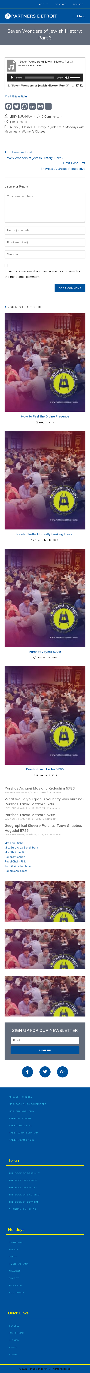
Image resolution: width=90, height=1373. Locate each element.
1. (41, 85)
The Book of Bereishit (24, 1173)
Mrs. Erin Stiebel (14, 843)
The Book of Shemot (23, 1180)
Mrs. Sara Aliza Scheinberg (21, 847)
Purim (13, 1256)
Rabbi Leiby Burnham (18, 866)
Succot (14, 1278)
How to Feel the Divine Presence (45, 416)
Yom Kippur (16, 1292)
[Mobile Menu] (79, 16)
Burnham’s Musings (22, 1209)
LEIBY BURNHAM (21, 116)
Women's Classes (33, 131)
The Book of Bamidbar (24, 1194)
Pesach (13, 1249)
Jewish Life (16, 1333)
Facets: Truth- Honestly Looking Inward (45, 534)
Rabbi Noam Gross (16, 870)
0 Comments (50, 116)
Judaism (55, 127)
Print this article (16, 96)
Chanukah (16, 1242)
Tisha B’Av (15, 1285)
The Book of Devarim (23, 1202)
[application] (45, 78)
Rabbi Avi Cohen (15, 856)
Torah (13, 1160)
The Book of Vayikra (23, 1187)
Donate (78, 4)
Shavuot (15, 1271)
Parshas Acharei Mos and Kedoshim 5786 (40, 788)
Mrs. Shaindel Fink (16, 852)
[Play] (12, 78)
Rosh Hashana (18, 1264)
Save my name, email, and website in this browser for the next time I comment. (42, 274)
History (41, 127)
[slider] (39, 78)
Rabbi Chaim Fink (15, 861)
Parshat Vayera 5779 (45, 652)
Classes (27, 127)
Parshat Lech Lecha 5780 (45, 769)
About (43, 4)
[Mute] (67, 78)
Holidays (16, 1229)
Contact (60, 4)
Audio (14, 127)
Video (13, 1347)
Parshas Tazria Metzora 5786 (30, 814)
